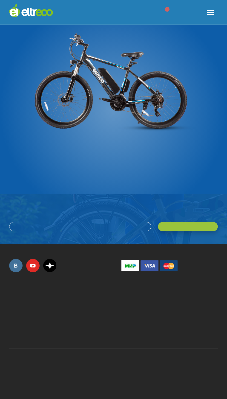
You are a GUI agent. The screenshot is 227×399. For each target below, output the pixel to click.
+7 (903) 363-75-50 (123, 332)
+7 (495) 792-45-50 (11, 303)
